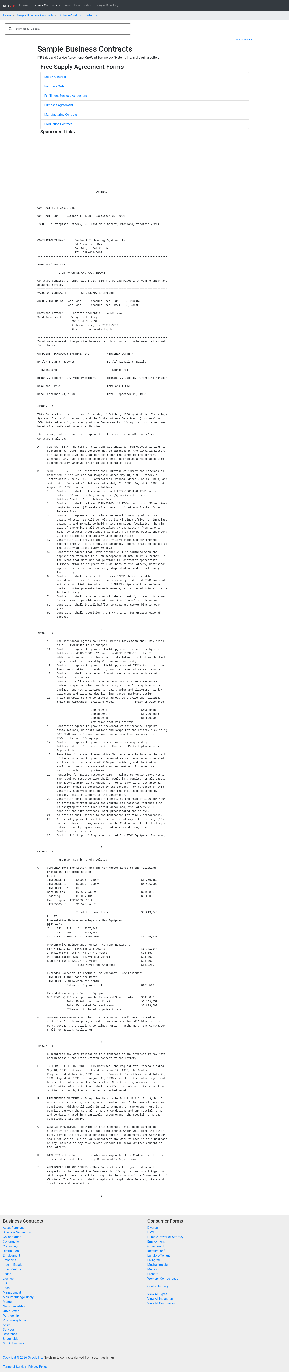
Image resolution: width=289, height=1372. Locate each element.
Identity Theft (156, 1251)
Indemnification (13, 1265)
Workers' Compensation (163, 1278)
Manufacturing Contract (60, 114)
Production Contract (58, 124)
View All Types (157, 1294)
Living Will (154, 1260)
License (8, 1278)
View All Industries (160, 1298)
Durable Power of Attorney (165, 1237)
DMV (150, 1232)
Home (23, 5)
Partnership (11, 1315)
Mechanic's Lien (158, 1265)
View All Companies (161, 1303)
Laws (67, 5)
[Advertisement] (144, 163)
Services (8, 1329)
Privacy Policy (37, 1367)
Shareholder (11, 1339)
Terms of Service (14, 1367)
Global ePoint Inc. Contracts (78, 15)
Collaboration (12, 1237)
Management (12, 1292)
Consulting (10, 1246)
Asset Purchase (13, 1228)
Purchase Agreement (58, 105)
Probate (152, 1274)
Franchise (9, 1260)
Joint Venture (12, 1269)
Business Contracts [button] (44, 5)
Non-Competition (14, 1306)
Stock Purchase (13, 1343)
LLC (5, 1283)
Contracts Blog (157, 1286)
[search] (67, 29)
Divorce (152, 1228)
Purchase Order (55, 86)
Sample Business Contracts (35, 15)
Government (155, 1246)
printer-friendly (244, 39)
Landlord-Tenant (158, 1255)
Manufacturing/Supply (18, 1297)
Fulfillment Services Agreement (65, 96)
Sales (6, 1325)
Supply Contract (55, 77)
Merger (8, 1302)
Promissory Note (14, 1320)
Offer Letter (11, 1311)
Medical (152, 1269)
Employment (11, 1255)
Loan (6, 1288)
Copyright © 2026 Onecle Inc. (23, 1357)
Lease (7, 1274)
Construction (12, 1241)
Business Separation (17, 1232)
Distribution (11, 1251)
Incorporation (83, 5)
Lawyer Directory (106, 5)
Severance (10, 1334)
